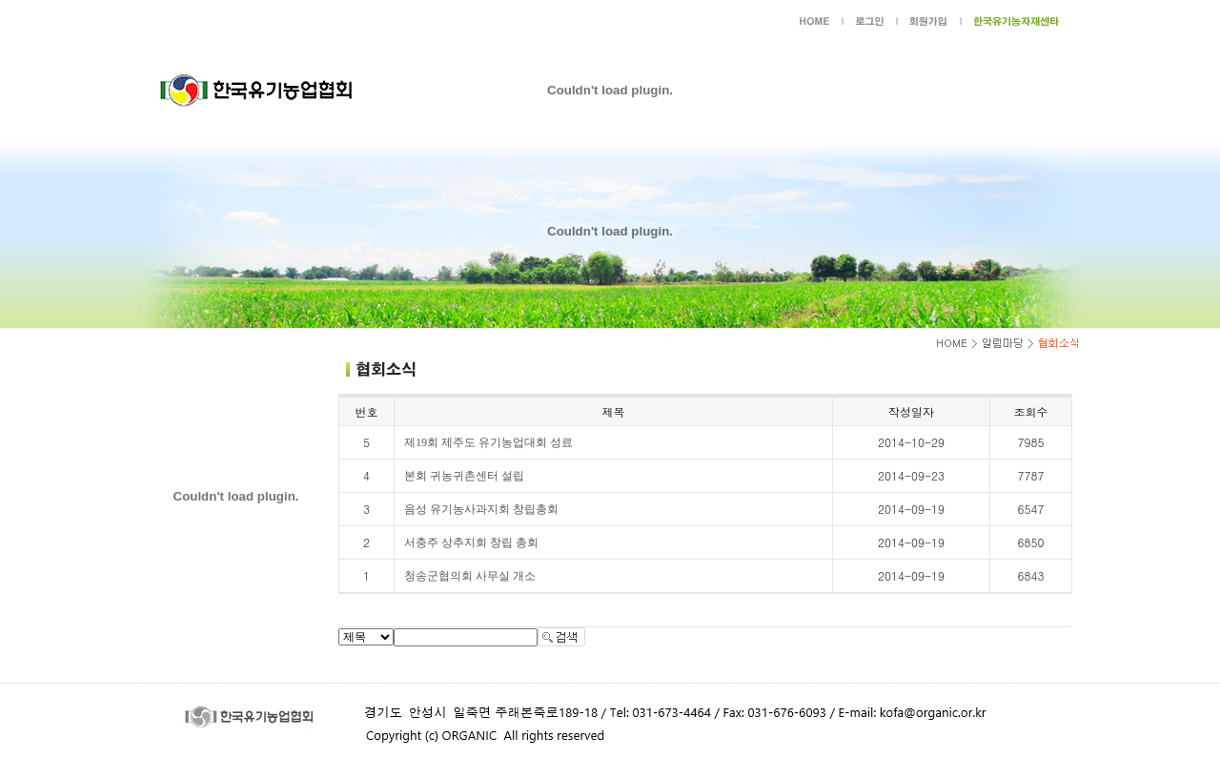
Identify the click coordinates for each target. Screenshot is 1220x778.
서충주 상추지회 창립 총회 (471, 542)
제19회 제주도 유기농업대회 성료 (488, 442)
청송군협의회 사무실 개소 (470, 576)
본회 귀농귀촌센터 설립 (464, 475)
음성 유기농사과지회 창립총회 (481, 509)
